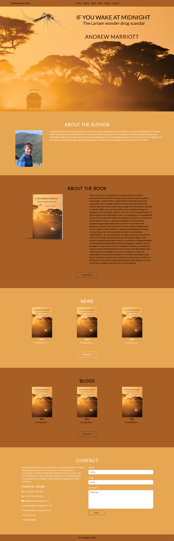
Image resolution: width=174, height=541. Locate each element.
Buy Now (87, 275)
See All (87, 354)
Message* (93, 487)
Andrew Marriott (20, 3)
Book (93, 3)
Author (86, 3)
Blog (42, 419)
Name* (91, 467)
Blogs (107, 3)
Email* (91, 477)
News (100, 3)
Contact (115, 3)
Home (78, 3)
